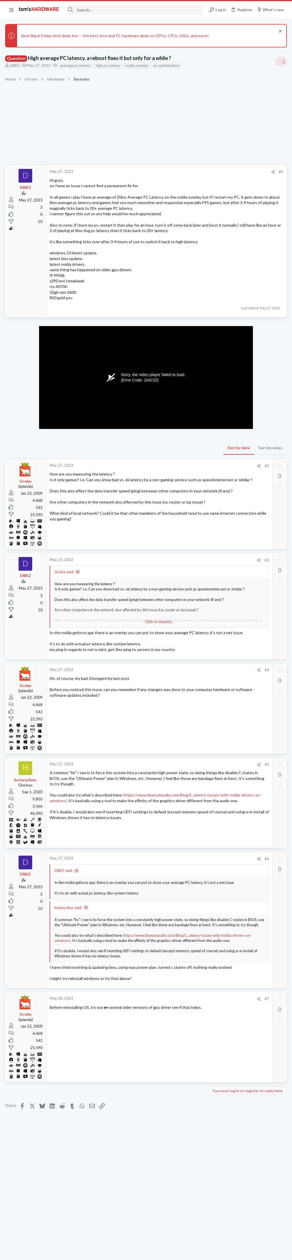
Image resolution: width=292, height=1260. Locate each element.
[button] (11, 10)
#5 (175, 786)
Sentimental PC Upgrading (246, 693)
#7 (175, 1035)
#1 (189, 171)
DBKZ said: (64, 894)
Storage (217, 788)
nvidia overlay (137, 65)
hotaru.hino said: (69, 936)
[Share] (181, 172)
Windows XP (221, 810)
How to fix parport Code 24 (244, 799)
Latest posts (214, 608)
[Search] (135, 10)
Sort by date (147, 464)
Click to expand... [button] (114, 638)
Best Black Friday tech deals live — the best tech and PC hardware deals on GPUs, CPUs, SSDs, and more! (115, 35)
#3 (175, 577)
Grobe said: (64, 588)
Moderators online (221, 824)
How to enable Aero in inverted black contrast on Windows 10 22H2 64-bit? (247, 626)
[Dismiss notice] (279, 32)
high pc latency (108, 65)
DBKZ (15, 65)
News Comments (225, 384)
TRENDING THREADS (220, 340)
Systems (218, 528)
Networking (220, 682)
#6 (175, 882)
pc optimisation (167, 65)
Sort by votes (179, 464)
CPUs (215, 450)
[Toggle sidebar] (280, 62)
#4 (175, 692)
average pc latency (76, 65)
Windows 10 (221, 643)
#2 (175, 482)
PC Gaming (220, 417)
